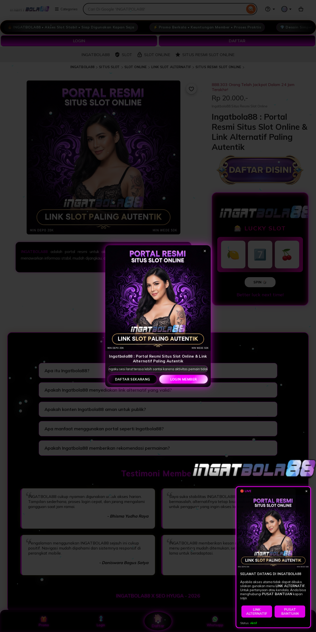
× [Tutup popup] (204, 251)
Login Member (183, 379)
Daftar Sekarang (132, 379)
